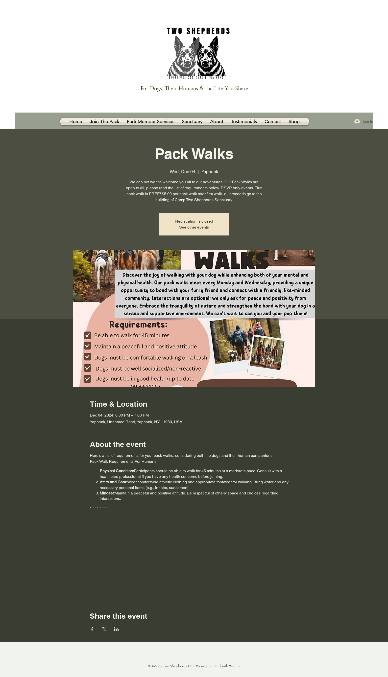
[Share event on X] (104, 629)
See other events (194, 227)
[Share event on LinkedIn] (116, 629)
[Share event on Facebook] (92, 629)
